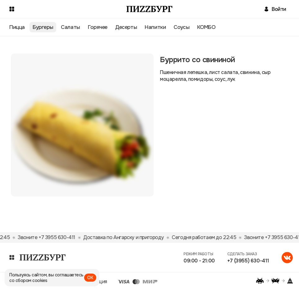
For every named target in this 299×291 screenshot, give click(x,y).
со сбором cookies (28, 280)
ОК (90, 277)
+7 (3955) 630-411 (248, 260)
